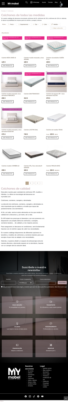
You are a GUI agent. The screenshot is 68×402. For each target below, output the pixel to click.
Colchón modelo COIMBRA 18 (10, 166)
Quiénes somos (47, 368)
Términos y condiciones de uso (47, 377)
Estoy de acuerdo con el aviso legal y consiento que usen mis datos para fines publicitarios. (35, 287)
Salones (30, 373)
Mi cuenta (30, 371)
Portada (3, 11)
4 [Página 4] (37, 183)
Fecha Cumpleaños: (25, 279)
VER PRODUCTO (7, 65)
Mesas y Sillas (32, 382)
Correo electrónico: (45, 279)
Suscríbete (62, 282)
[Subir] (66, 398)
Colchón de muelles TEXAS (54, 129)
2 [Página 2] (30, 183)
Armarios (30, 386)
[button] (3, 4)
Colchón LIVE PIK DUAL (31, 129)
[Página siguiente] (41, 183)
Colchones (10, 11)
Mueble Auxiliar (32, 384)
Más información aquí (61, 287)
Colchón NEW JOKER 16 (9, 57)
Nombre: (8, 279)
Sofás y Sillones (32, 380)
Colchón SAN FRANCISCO (31, 94)
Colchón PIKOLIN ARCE (53, 166)
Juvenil (30, 376)
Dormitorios (31, 374)
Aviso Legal (46, 374)
